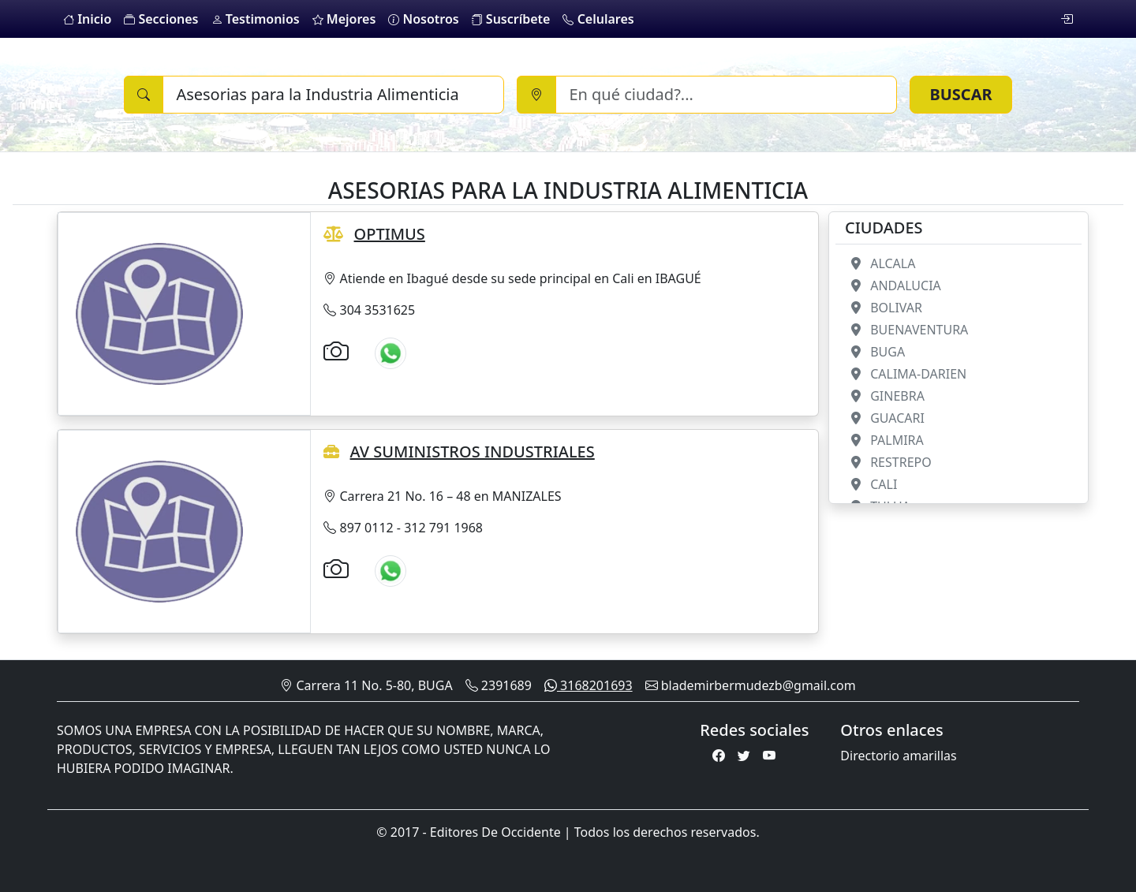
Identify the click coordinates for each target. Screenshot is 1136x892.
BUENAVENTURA (906, 329)
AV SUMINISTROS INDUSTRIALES (472, 451)
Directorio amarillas (898, 755)
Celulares (597, 19)
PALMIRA (884, 440)
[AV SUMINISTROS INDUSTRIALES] (159, 530)
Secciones (161, 19)
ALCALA (880, 263)
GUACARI (885, 418)
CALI (871, 484)
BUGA (875, 351)
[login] (1066, 19)
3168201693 (588, 685)
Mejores (344, 19)
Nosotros (423, 19)
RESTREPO (888, 462)
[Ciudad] (726, 95)
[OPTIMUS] (159, 312)
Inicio (87, 19)
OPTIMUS (389, 233)
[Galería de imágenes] (336, 351)
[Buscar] (333, 95)
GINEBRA (885, 396)
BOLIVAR (883, 307)
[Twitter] (744, 755)
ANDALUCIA (893, 285)
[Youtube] (769, 755)
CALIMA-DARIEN (905, 374)
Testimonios (255, 19)
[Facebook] (718, 755)
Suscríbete (511, 19)
